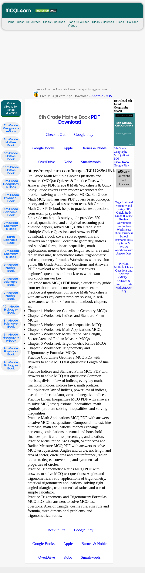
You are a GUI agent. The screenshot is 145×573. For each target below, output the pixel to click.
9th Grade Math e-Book (11, 267)
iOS (109, 96)
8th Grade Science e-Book (10, 323)
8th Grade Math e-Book (11, 142)
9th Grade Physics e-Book (11, 351)
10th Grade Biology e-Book (11, 309)
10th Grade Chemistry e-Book (11, 253)
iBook (117, 162)
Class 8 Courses (78, 22)
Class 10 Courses (29, 22)
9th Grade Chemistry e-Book (11, 225)
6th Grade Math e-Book (11, 156)
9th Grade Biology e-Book (11, 365)
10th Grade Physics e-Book (11, 198)
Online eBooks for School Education (11, 108)
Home (11, 22)
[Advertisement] (72, 59)
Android (97, 96)
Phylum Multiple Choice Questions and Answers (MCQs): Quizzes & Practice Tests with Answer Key (124, 277)
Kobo (125, 162)
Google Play (121, 165)
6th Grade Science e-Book (10, 212)
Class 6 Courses (127, 22)
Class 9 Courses (54, 22)
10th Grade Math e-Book (11, 170)
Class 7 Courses (103, 22)
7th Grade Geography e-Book (11, 128)
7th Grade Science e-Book (10, 281)
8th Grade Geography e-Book (11, 184)
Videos (72, 25)
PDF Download (79, 120)
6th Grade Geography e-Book (11, 337)
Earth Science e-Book (10, 239)
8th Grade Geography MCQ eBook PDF (121, 153)
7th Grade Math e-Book (11, 295)
